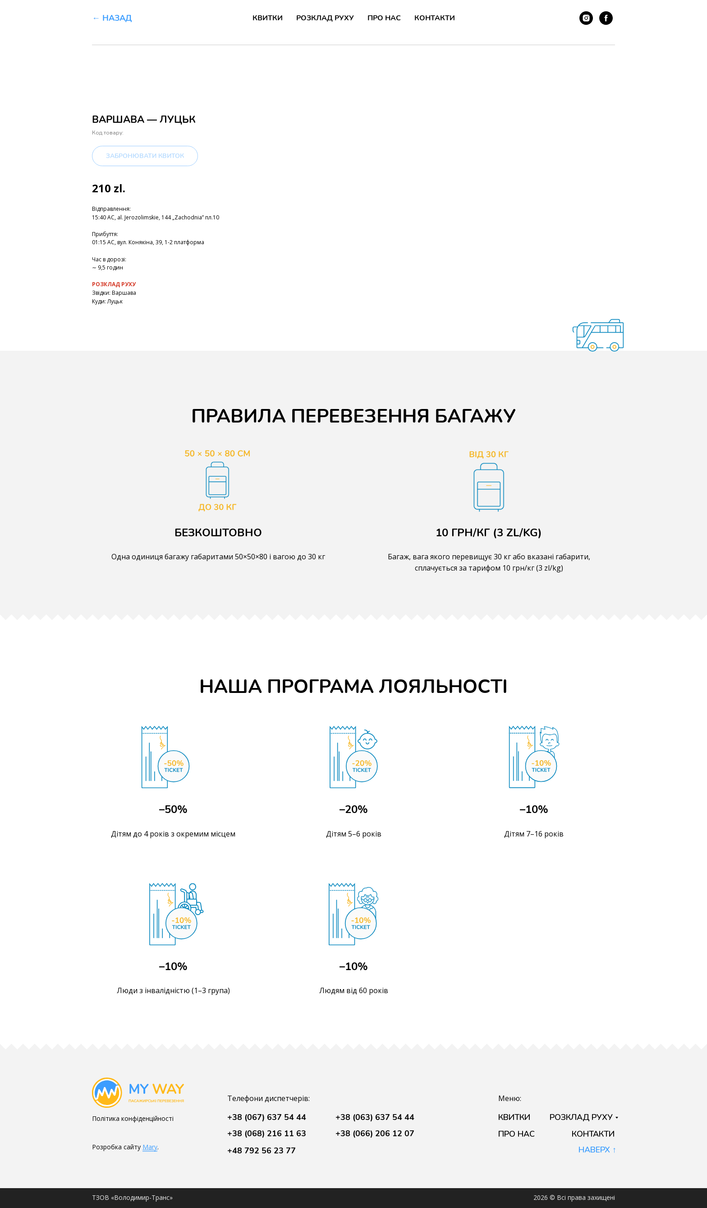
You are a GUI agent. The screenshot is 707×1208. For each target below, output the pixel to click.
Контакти (434, 18)
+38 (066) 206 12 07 (374, 1133)
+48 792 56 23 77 (261, 1150)
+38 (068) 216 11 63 (266, 1133)
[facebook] (606, 18)
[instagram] (586, 18)
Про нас (384, 18)
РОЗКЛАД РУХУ (114, 284)
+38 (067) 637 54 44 (266, 1117)
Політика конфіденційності (133, 1118)
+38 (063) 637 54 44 (374, 1117)
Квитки (267, 18)
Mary (149, 1147)
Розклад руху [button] (325, 18)
